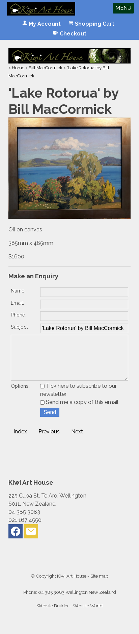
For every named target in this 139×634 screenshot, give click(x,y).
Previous (49, 441)
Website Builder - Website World (70, 615)
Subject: (20, 327)
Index (20, 441)
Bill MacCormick (45, 67)
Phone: (18, 315)
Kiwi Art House (71, 585)
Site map (99, 585)
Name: (18, 291)
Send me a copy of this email (79, 411)
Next (77, 441)
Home (18, 67)
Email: (17, 303)
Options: (20, 395)
